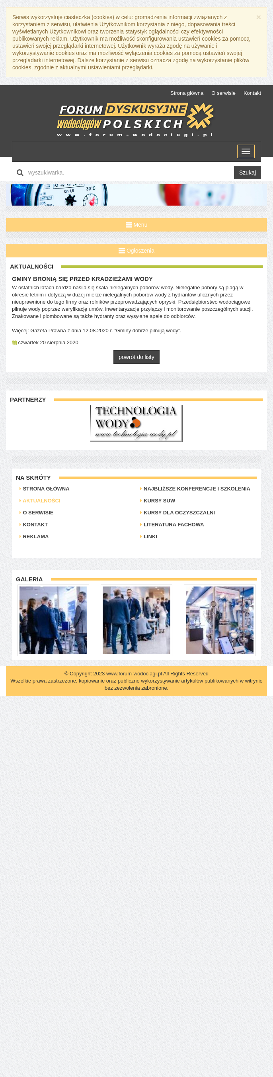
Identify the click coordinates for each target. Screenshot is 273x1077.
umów (95, 309)
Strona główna (186, 93)
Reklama (34, 536)
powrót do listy (136, 357)
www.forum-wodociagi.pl (134, 674)
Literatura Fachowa (172, 525)
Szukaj (247, 172)
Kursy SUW (157, 501)
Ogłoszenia (136, 250)
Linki (148, 536)
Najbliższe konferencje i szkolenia (195, 489)
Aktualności (40, 501)
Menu (137, 225)
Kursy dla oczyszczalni (177, 513)
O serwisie (223, 93)
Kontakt (252, 93)
